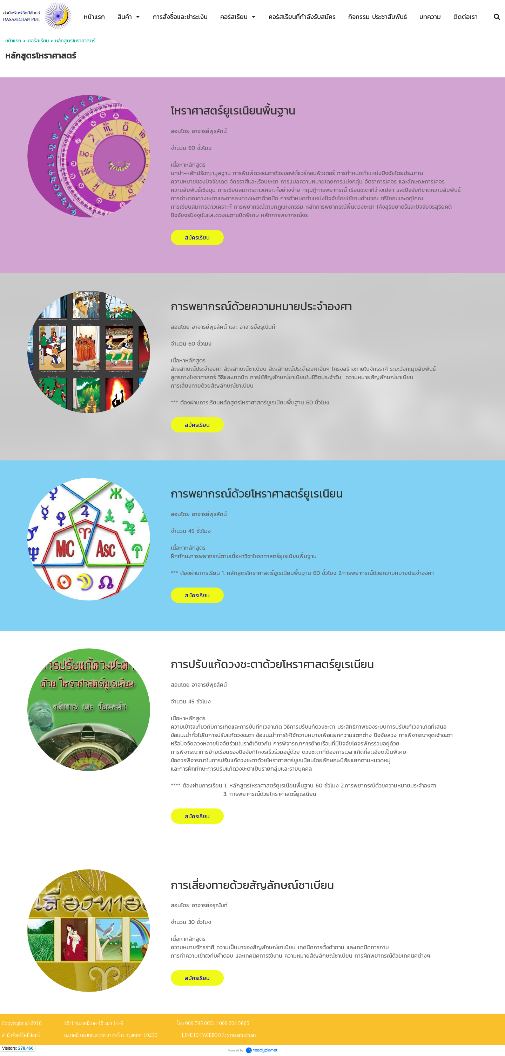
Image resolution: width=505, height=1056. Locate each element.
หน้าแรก (13, 40)
